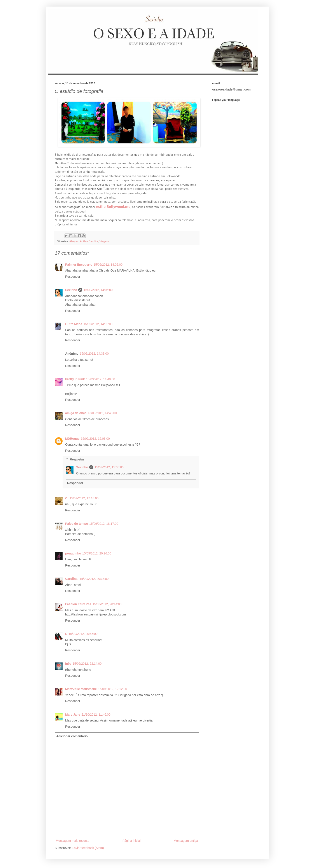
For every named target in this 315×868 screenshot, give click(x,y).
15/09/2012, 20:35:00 (94, 578)
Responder (72, 276)
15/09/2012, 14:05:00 (98, 290)
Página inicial (131, 840)
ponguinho (73, 553)
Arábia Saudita (89, 241)
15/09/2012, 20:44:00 (107, 604)
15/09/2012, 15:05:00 (108, 467)
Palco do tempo (76, 523)
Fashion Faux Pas (78, 604)
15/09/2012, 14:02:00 (108, 264)
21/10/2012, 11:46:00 (95, 714)
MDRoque (72, 438)
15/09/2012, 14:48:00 (102, 413)
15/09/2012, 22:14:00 (87, 663)
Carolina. (71, 578)
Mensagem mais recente (72, 840)
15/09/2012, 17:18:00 (84, 498)
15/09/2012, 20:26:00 (96, 553)
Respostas (77, 459)
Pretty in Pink (75, 379)
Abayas (74, 241)
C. (66, 498)
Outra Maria (73, 324)
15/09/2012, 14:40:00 (100, 379)
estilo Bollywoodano (113, 206)
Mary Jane (72, 714)
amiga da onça (75, 413)
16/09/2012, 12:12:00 (112, 689)
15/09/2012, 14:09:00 (98, 324)
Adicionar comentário (72, 736)
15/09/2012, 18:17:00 (103, 523)
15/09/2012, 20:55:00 (82, 634)
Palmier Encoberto (78, 264)
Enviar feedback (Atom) (88, 848)
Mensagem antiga (186, 840)
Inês (68, 663)
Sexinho (71, 290)
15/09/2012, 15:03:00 (95, 438)
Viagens (104, 241)
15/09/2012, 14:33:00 (94, 353)
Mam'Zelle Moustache (81, 689)
